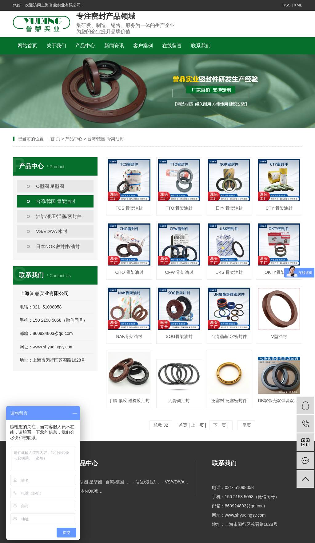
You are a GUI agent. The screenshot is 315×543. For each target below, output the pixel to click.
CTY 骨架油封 (279, 208)
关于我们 (56, 45)
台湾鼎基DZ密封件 (229, 336)
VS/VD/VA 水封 (51, 231)
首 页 (55, 138)
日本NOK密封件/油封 (58, 246)
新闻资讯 (114, 45)
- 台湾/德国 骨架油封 (118, 481)
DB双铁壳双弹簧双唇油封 (279, 400)
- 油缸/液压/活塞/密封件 (147, 481)
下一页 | (221, 425)
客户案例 (143, 45)
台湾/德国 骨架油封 (55, 201)
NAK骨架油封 (129, 336)
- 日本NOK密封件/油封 (88, 491)
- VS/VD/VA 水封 (177, 481)
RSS (286, 5)
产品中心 (85, 45)
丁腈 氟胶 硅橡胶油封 (129, 400)
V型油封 (279, 336)
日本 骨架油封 (229, 208)
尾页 (246, 425)
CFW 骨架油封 (179, 272)
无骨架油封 (179, 400)
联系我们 (201, 45)
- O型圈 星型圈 (88, 481)
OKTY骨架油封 (279, 272)
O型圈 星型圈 (50, 186)
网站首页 (27, 45)
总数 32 (161, 425)
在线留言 (172, 45)
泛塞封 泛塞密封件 (229, 400)
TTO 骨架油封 (179, 208)
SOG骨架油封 (179, 336)
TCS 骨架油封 (129, 208)
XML (298, 5)
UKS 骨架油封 (229, 272)
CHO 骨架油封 (129, 272)
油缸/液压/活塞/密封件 (59, 216)
